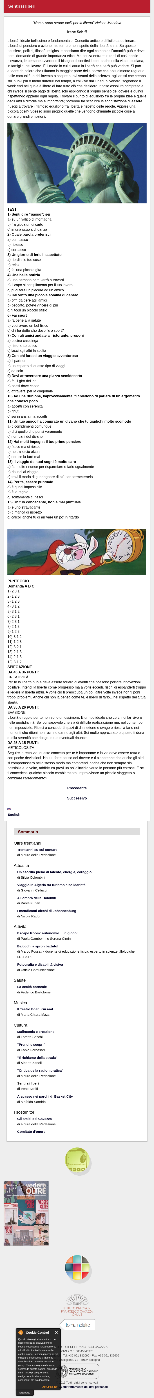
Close (56, 1332)
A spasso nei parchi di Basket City (45, 1096)
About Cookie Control (20, 1332)
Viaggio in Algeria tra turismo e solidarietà (51, 885)
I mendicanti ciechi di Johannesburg (46, 911)
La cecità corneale (32, 987)
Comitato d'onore (31, 1131)
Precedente (77, 788)
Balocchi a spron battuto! (37, 946)
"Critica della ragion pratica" (40, 1070)
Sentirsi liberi (28, 1083)
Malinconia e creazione (35, 1032)
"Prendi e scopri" (31, 1044)
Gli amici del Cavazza (34, 1119)
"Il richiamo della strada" (37, 1057)
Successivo (77, 798)
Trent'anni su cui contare (37, 850)
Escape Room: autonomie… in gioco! (47, 933)
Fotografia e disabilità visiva (40, 964)
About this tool (50, 1387)
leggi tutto (24, 1392)
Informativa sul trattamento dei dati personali (77, 1387)
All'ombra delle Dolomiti (36, 898)
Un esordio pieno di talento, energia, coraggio (54, 872)
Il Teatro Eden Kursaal (35, 1009)
